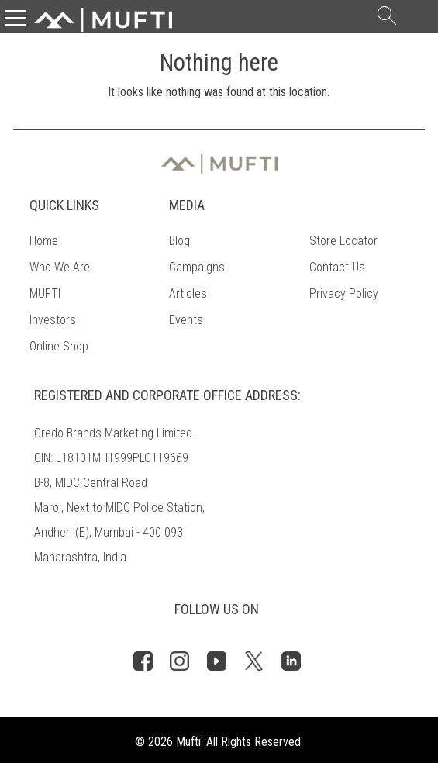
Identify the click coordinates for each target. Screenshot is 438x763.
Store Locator (343, 240)
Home (43, 240)
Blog (179, 240)
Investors (52, 319)
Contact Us (337, 267)
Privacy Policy (343, 293)
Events (186, 319)
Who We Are (59, 267)
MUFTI (44, 293)
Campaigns (197, 267)
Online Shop (58, 346)
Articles (188, 293)
